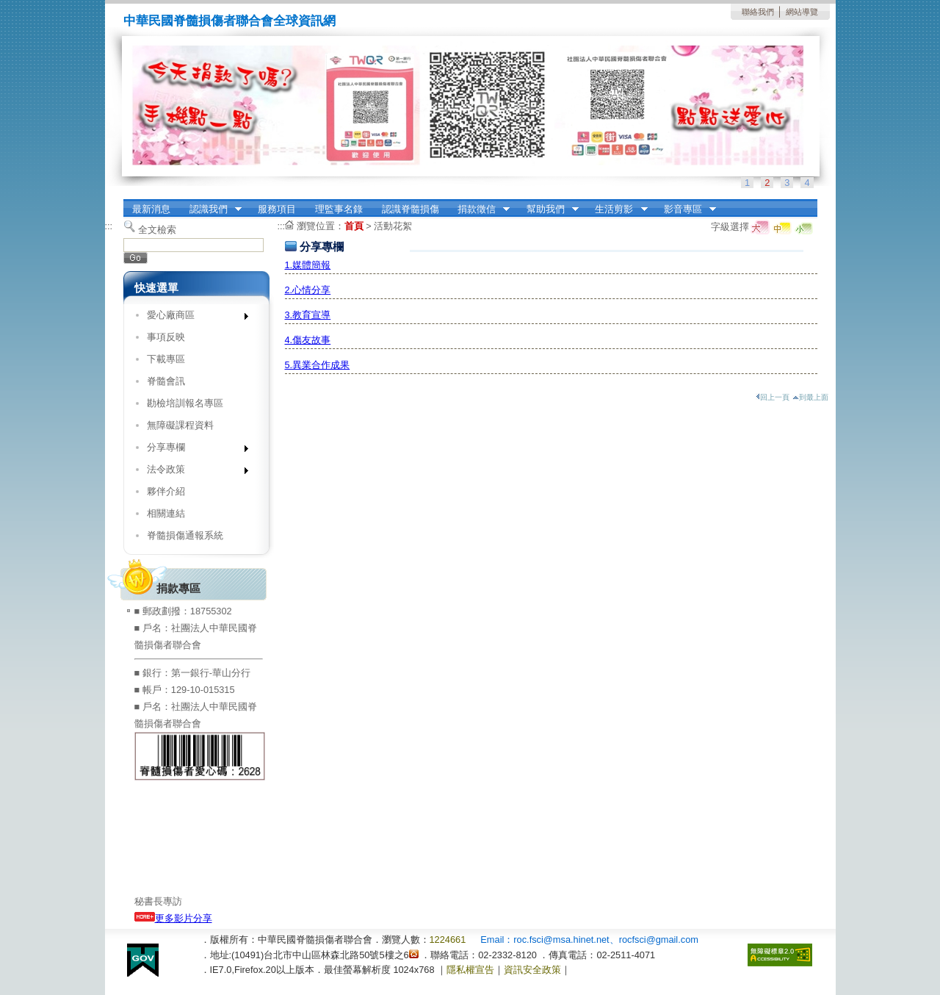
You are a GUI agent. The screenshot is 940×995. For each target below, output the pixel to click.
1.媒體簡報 (308, 264)
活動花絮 (393, 225)
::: (109, 225)
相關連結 (166, 513)
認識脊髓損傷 (410, 209)
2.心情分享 (308, 289)
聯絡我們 (758, 11)
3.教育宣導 (308, 314)
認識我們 (211, 209)
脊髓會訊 (166, 381)
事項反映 (166, 336)
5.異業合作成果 (317, 364)
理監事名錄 (339, 209)
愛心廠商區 (193, 317)
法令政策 (193, 472)
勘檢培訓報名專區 (185, 403)
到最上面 (810, 397)
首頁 (354, 225)
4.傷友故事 (308, 339)
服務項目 (277, 209)
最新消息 (151, 209)
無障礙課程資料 (180, 425)
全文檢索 (157, 229)
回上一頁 (772, 397)
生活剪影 (617, 209)
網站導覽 (802, 11)
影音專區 (685, 209)
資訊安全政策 (532, 969)
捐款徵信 (479, 209)
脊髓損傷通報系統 (185, 535)
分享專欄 (193, 450)
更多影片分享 (173, 918)
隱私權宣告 (470, 969)
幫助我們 (548, 209)
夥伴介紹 (166, 491)
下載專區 (166, 358)
